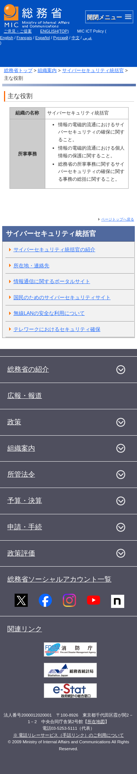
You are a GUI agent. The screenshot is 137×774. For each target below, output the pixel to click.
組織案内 (47, 70)
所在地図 (96, 721)
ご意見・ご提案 (18, 31)
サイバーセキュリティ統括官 (93, 70)
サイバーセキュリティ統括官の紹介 (54, 249)
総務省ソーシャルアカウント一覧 (59, 579)
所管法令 (21, 474)
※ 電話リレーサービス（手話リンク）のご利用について (68, 735)
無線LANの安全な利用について (49, 313)
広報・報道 (24, 395)
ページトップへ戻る (117, 219)
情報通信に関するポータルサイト (52, 281)
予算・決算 (24, 500)
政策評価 (21, 553)
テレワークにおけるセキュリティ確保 (57, 329)
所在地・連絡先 (31, 265)
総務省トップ (18, 70)
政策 (14, 422)
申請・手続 (24, 527)
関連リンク (24, 629)
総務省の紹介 (28, 369)
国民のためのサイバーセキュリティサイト (62, 297)
